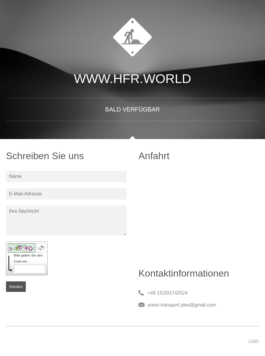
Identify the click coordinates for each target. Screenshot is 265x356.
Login (254, 340)
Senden (16, 286)
